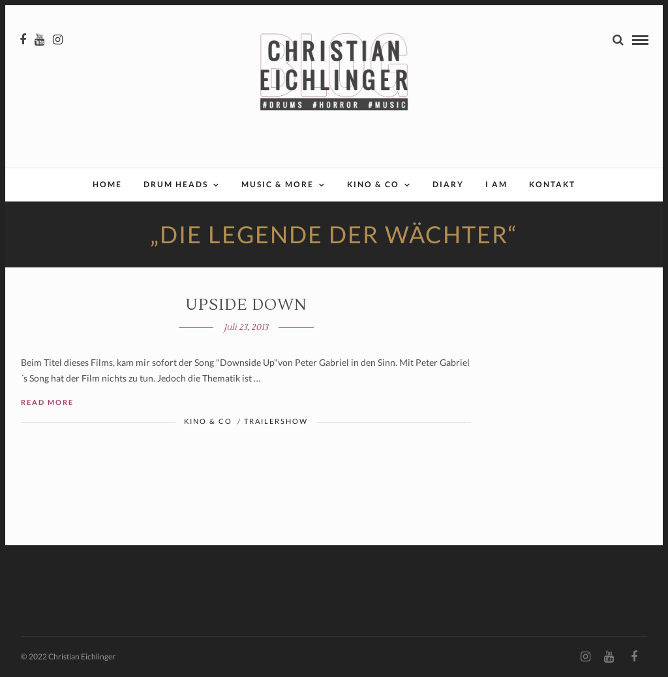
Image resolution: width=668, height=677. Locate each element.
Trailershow (276, 421)
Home (107, 184)
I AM (496, 184)
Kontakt (552, 184)
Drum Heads (176, 184)
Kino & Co (373, 184)
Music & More (277, 184)
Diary (448, 184)
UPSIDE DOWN (246, 305)
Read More (47, 402)
